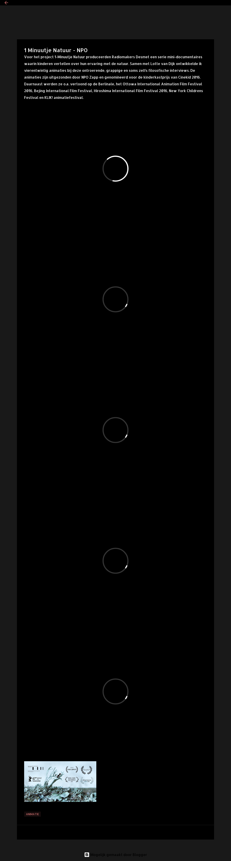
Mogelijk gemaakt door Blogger (115, 854)
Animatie (32, 814)
